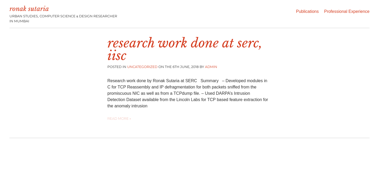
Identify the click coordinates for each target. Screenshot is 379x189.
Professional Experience (347, 11)
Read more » (119, 118)
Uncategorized (142, 67)
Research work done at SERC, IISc (184, 49)
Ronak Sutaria (29, 9)
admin (211, 67)
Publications (307, 11)
